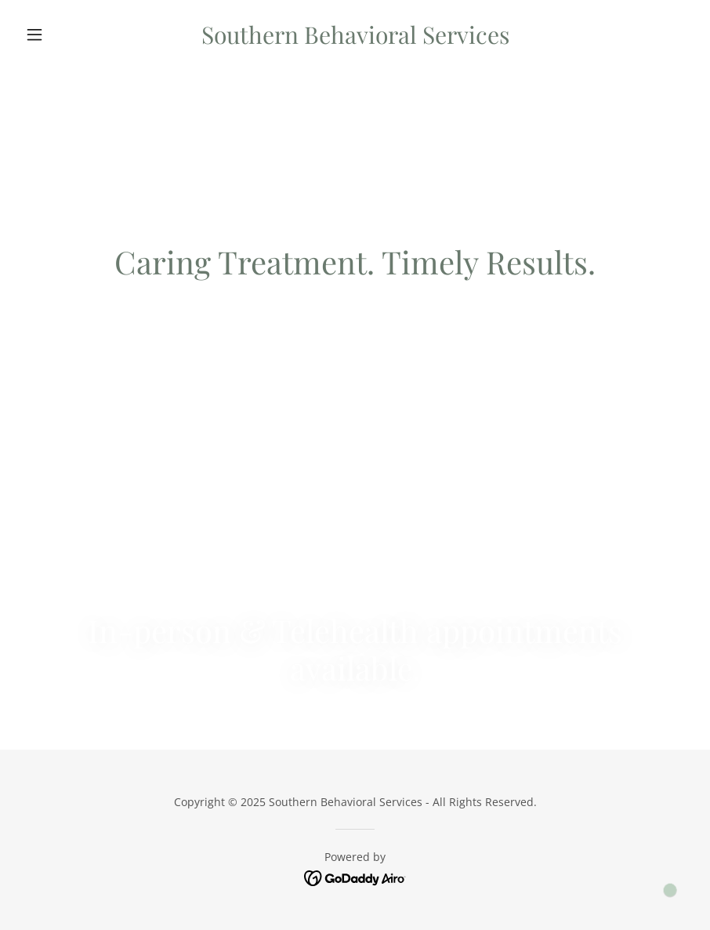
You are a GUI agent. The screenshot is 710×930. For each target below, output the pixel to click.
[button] (69, 34)
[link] (355, 39)
